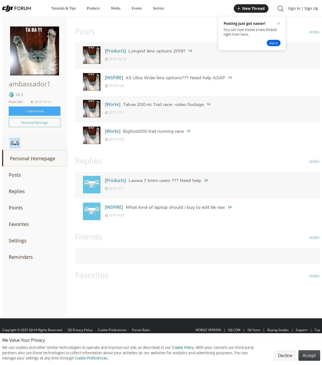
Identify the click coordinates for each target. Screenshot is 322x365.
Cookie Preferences (112, 330)
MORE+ (314, 32)
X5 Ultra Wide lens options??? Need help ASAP (175, 77)
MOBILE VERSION (208, 330)
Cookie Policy (183, 350)
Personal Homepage (32, 158)
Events (137, 8)
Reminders (21, 257)
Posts (15, 175)
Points (16, 207)
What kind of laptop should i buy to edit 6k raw (175, 207)
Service (158, 8)
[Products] (115, 51)
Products (93, 8)
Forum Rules (141, 330)
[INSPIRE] (114, 78)
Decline (285, 359)
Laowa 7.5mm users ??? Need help (165, 180)
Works (116, 8)
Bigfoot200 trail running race (153, 131)
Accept (309, 359)
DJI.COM (234, 330)
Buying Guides (278, 330)
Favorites (19, 224)
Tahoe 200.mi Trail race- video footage (163, 104)
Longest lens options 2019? (157, 50)
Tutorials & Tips (63, 8)
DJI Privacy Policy (80, 330)
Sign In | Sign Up (303, 8)
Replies (17, 191)
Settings (18, 240)
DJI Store (254, 330)
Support (301, 330)
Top (317, 330)
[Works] (112, 104)
